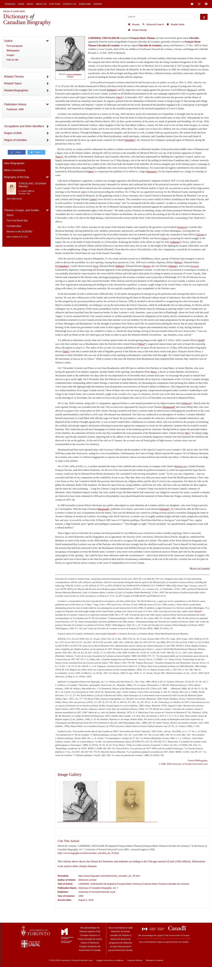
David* (201, 340)
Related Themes (14, 76)
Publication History (15, 104)
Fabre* (90, 171)
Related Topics (13, 83)
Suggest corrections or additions (110, 960)
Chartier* (173, 266)
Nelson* (178, 262)
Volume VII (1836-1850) (14, 11)
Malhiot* (120, 266)
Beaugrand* (103, 509)
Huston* (198, 611)
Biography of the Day (16, 177)
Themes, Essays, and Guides (21, 210)
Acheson (181, 227)
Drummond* (169, 407)
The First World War (17, 220)
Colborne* (175, 242)
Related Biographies (16, 90)
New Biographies (14, 163)
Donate (97, 4)
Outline (8, 40)
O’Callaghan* (62, 266)
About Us (41, 4)
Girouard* (111, 633)
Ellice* (141, 344)
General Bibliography (198, 760)
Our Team (54, 4)
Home (21, 4)
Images (10, 55)
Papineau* (112, 89)
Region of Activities (15, 140)
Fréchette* (164, 509)
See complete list (17, 237)
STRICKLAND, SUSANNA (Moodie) (32, 185)
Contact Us (69, 4)
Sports (10, 215)
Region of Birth (13, 133)
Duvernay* (151, 171)
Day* (187, 433)
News (30, 4)
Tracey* (59, 156)
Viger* (119, 97)
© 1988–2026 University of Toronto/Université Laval (183, 764)
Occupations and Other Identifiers (24, 126)
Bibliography (13, 50)
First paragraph (15, 46)
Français (10, 4)
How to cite (12, 59)
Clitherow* (186, 403)
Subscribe (85, 4)
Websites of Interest (154, 960)
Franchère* (130, 140)
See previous (14, 199)
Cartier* (93, 199)
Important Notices (135, 960)
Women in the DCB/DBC (20, 231)
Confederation (14, 226)
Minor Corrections (14, 170)
